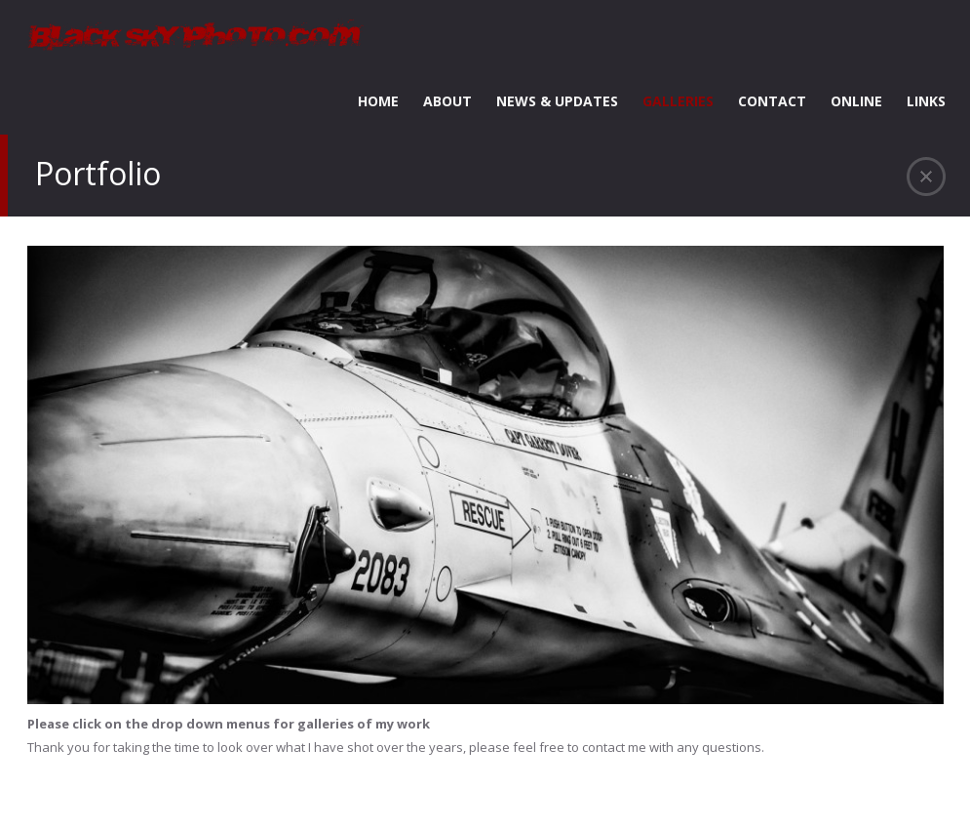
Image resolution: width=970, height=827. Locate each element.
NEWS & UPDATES (557, 101)
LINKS (926, 101)
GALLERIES (678, 101)
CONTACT (772, 101)
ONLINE (856, 101)
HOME (378, 101)
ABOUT (447, 101)
